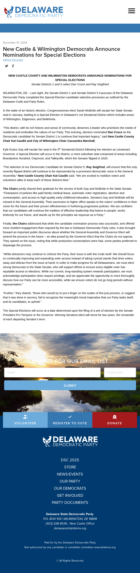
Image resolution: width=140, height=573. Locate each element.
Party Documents (70, 502)
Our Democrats (70, 488)
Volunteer (25, 423)
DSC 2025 (70, 460)
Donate (114, 423)
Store (70, 467)
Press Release (13, 60)
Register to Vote (70, 423)
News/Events (70, 474)
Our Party (70, 481)
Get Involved (70, 495)
